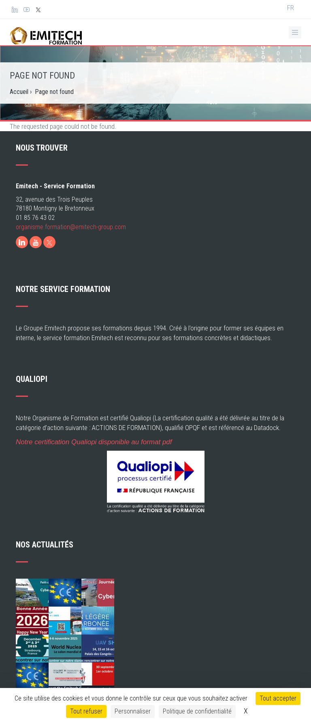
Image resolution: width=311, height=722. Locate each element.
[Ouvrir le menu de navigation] (295, 32)
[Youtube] (36, 260)
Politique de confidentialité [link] (197, 711)
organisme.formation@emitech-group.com (71, 245)
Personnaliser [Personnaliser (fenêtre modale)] (133, 711)
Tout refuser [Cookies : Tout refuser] (86, 711)
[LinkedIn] (22, 260)
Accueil (19, 90)
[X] (49, 260)
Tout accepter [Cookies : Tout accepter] (278, 698)
